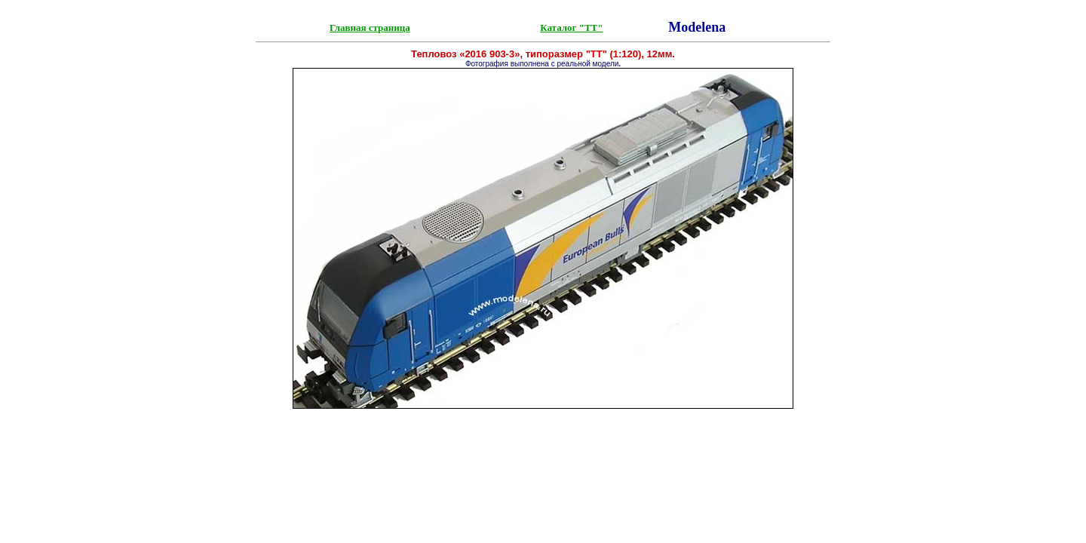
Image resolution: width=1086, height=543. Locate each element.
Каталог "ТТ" (571, 27)
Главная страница (370, 27)
